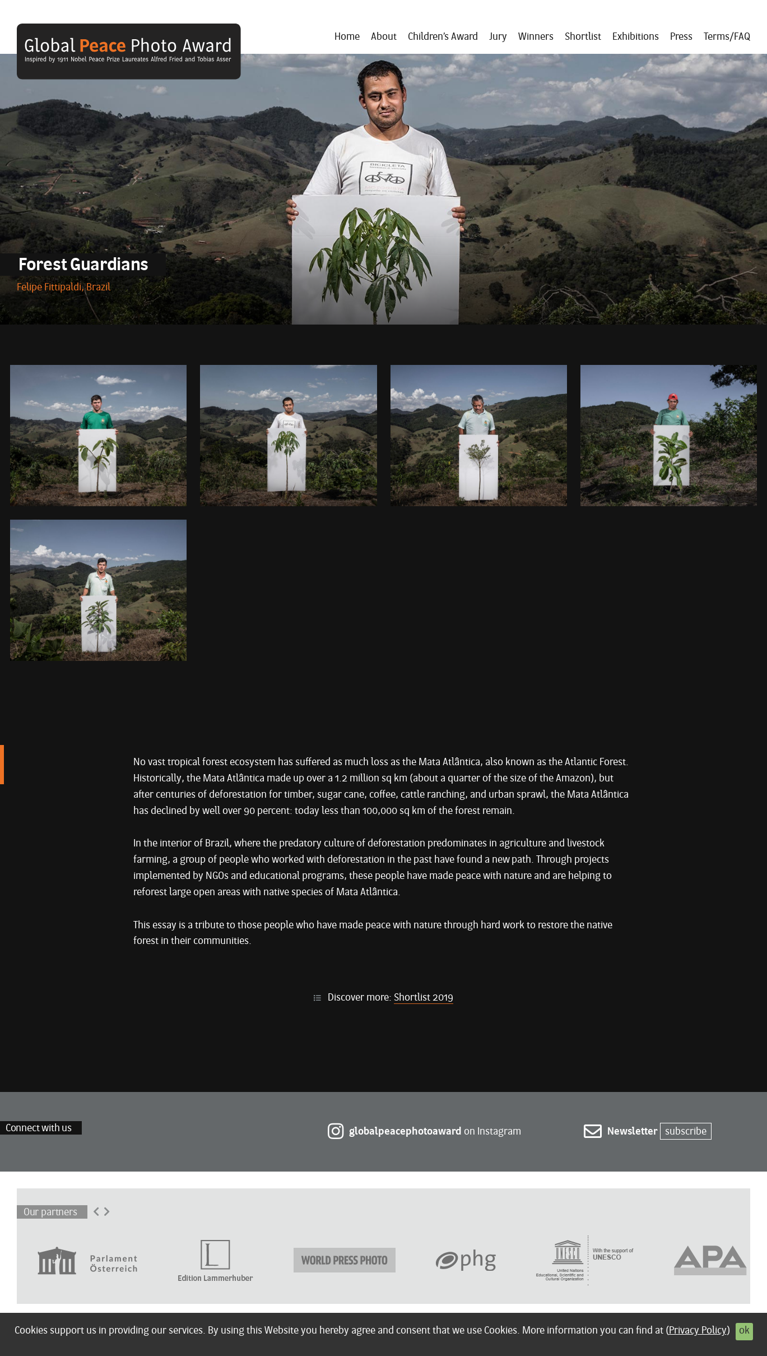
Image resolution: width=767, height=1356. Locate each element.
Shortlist (583, 37)
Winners (536, 37)
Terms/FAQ (727, 37)
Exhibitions (635, 37)
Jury (498, 37)
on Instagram (424, 1132)
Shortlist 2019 (423, 998)
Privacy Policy (698, 1331)
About (384, 37)
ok (744, 1331)
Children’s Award (443, 37)
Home (347, 37)
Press (681, 37)
